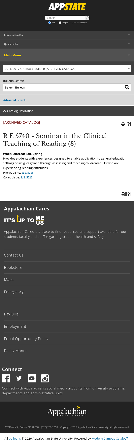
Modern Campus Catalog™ (110, 438)
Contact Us (14, 255)
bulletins (15, 438)
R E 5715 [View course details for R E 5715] (27, 172)
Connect (12, 369)
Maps (9, 279)
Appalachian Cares (26, 208)
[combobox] (67, 68)
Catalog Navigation (20, 111)
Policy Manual (16, 350)
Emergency (14, 291)
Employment (15, 326)
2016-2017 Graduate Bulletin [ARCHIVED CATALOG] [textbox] (41, 69)
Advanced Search (14, 100)
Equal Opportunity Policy (26, 338)
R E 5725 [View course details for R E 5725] (26, 177)
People (63, 22)
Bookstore (13, 267)
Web (51, 22)
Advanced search (79, 22)
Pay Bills (11, 314)
